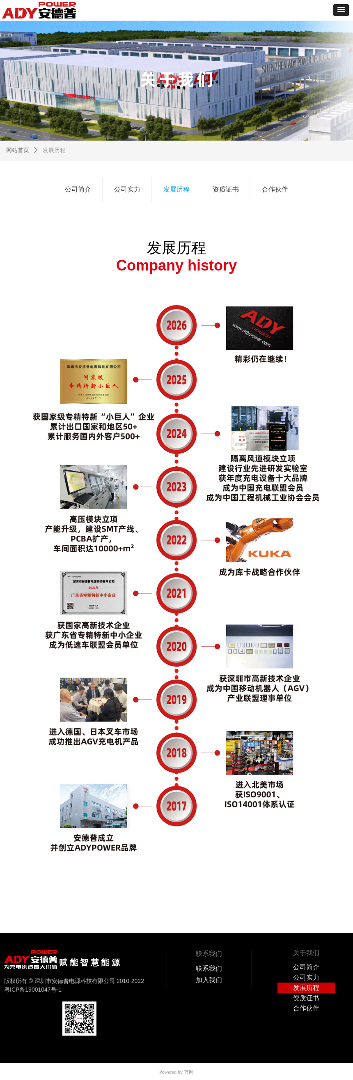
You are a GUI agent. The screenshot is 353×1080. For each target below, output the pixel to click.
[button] (341, 10)
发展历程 (54, 150)
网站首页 (17, 150)
